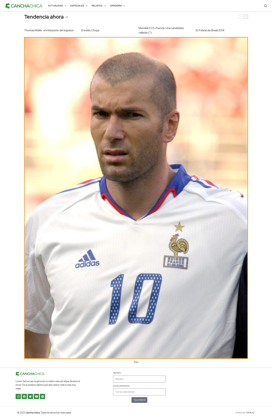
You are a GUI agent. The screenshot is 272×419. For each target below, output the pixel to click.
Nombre (117, 373)
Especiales (79, 6)
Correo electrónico (121, 386)
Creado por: (245, 412)
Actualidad (58, 6)
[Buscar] (265, 6)
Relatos (99, 6)
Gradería (118, 6)
